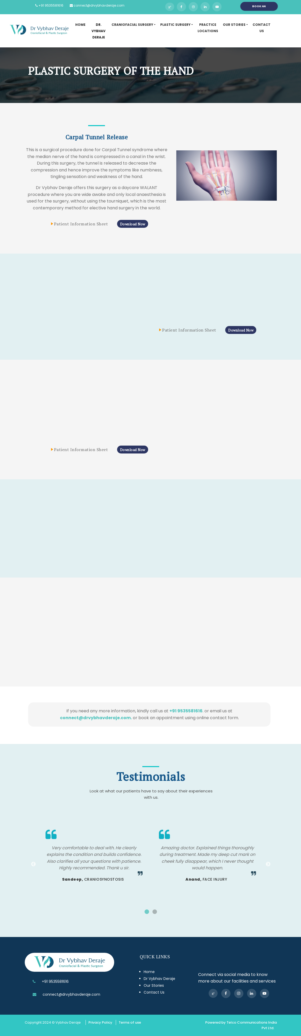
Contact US (261, 27)
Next (268, 864)
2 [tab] (154, 912)
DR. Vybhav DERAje (99, 31)
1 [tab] (146, 912)
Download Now (132, 224)
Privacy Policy (100, 1022)
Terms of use (130, 1022)
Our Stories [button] (234, 24)
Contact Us (154, 992)
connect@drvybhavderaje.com (97, 5)
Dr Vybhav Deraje (159, 978)
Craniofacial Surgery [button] (132, 24)
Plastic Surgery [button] (175, 24)
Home (80, 24)
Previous (33, 864)
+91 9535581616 (49, 5)
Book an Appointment (259, 7)
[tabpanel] (94, 857)
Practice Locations (208, 27)
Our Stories (154, 985)
